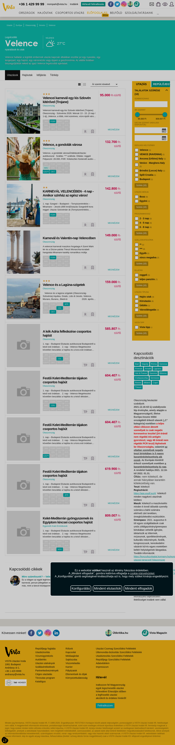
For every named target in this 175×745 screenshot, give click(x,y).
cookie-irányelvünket (142, 573)
